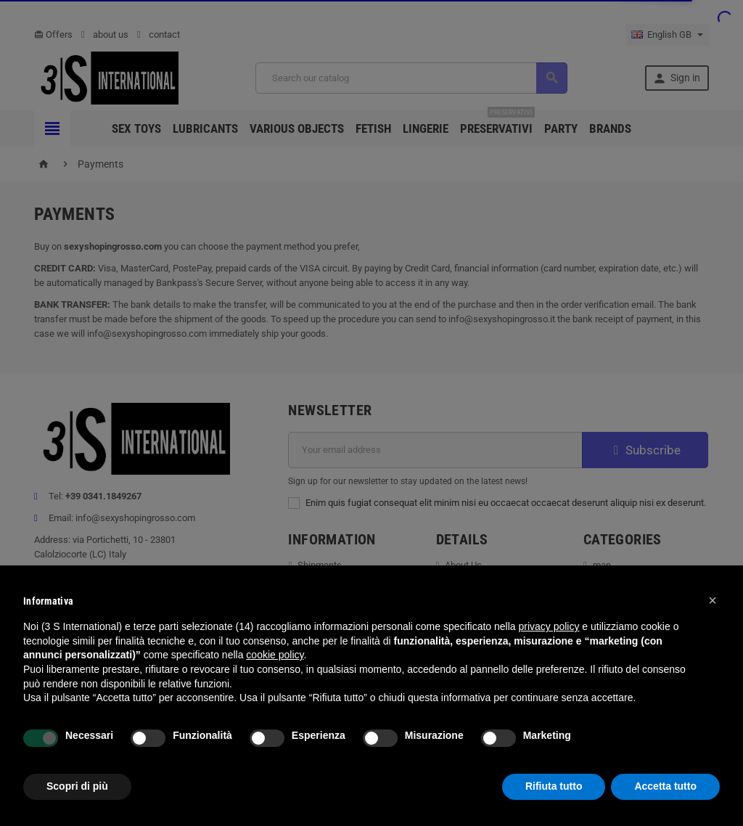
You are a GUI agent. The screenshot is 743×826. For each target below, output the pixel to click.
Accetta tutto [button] (665, 786)
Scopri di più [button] (77, 786)
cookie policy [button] (274, 655)
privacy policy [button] (548, 626)
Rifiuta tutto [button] (554, 786)
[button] (712, 600)
